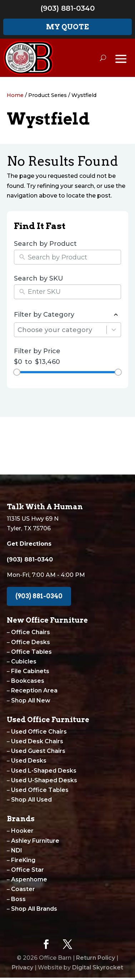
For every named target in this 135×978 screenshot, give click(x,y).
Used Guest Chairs (38, 751)
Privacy (22, 967)
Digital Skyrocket (97, 967)
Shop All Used (31, 799)
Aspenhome (29, 879)
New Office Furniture (47, 620)
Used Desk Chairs (37, 741)
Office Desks (30, 642)
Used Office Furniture (48, 719)
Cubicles (23, 661)
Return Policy (95, 957)
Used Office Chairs (39, 731)
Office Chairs (30, 632)
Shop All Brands (34, 908)
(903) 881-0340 (67, 8)
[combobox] (62, 330)
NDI (16, 850)
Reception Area (34, 690)
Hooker (22, 830)
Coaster (23, 889)
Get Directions (29, 543)
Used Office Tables (40, 790)
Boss (18, 899)
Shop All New (30, 700)
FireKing (23, 860)
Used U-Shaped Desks (44, 780)
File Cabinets (30, 671)
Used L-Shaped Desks (43, 770)
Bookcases (27, 680)
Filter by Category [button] (67, 315)
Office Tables (31, 651)
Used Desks (28, 760)
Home (15, 95)
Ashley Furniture (35, 840)
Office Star (27, 869)
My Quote (67, 27)
